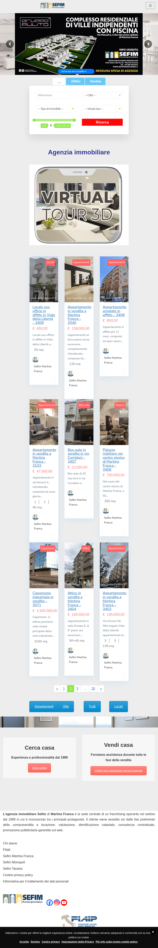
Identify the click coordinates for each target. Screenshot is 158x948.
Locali (118, 706)
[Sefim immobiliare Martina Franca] (53, 5)
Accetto (24, 941)
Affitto (75, 81)
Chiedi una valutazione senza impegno (119, 770)
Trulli (92, 706)
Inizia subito (39, 768)
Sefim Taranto (13, 868)
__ (59, 81)
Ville (66, 706)
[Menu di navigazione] (150, 5)
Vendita (95, 81)
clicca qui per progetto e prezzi (73, 72)
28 (93, 688)
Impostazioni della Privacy (78, 941)
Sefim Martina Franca (18, 856)
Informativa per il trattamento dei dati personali (36, 881)
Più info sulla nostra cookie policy (116, 941)
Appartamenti (43, 706)
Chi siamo (10, 843)
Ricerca (102, 122)
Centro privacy (51, 941)
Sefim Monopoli (14, 862)
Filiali (6, 849)
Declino (35, 941)
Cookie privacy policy (18, 875)
